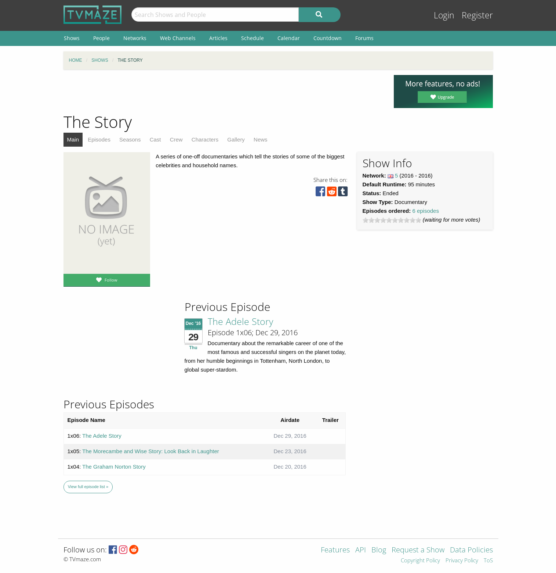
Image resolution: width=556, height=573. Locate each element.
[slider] (392, 220)
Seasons (130, 139)
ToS (488, 561)
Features (335, 550)
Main (73, 139)
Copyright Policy (420, 561)
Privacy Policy (462, 561)
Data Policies (471, 550)
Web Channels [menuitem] (178, 38)
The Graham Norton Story (114, 466)
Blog (378, 550)
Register (477, 15)
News (261, 139)
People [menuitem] (101, 38)
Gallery (236, 139)
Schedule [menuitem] (252, 38)
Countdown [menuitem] (327, 38)
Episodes (99, 139)
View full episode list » (88, 486)
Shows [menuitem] (72, 38)
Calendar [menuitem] (288, 38)
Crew (176, 139)
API (360, 550)
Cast (155, 139)
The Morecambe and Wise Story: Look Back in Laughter (150, 451)
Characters (205, 139)
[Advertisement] (223, 91)
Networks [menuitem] (134, 38)
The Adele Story (240, 321)
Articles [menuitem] (218, 38)
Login (444, 15)
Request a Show (418, 550)
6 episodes (425, 211)
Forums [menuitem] (364, 38)
